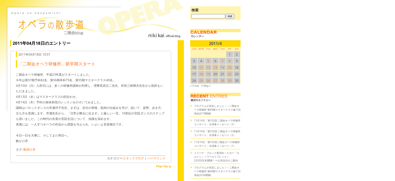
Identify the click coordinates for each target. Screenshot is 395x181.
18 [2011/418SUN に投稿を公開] (201, 74)
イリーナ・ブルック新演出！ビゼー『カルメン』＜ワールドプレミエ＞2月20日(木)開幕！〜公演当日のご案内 (216, 156)
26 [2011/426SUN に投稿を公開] (208, 80)
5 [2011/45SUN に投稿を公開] (208, 61)
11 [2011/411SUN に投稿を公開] (201, 67)
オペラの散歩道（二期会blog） (96, 24)
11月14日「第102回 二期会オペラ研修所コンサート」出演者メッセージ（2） (217, 133)
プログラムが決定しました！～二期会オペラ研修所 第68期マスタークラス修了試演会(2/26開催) (217, 171)
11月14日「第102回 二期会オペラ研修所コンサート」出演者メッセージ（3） (217, 122)
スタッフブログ (133, 158)
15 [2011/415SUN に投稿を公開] (230, 67)
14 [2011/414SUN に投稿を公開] (222, 67)
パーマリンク (156, 158)
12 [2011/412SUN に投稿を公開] (208, 67)
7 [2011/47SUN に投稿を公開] (222, 61)
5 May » (206, 85)
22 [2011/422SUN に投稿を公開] (230, 74)
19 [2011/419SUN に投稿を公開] (208, 74)
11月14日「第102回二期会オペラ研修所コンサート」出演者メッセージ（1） (217, 144)
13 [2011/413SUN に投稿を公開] (215, 67)
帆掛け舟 (29, 149)
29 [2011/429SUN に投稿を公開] (230, 80)
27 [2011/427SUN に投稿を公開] (215, 80)
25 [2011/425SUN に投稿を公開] (201, 80)
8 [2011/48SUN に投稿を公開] (230, 61)
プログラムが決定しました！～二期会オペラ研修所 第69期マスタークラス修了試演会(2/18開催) (217, 109)
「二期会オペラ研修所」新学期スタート (56, 64)
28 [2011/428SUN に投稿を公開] (222, 80)
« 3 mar (194, 85)
